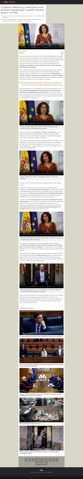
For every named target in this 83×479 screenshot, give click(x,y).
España (28, 460)
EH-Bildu (48, 460)
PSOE (55, 460)
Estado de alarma (41, 463)
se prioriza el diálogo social (37, 146)
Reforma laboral (38, 460)
